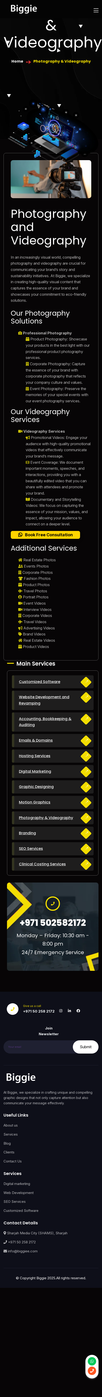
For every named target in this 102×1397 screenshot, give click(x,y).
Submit (85, 1047)
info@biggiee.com (21, 1251)
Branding (27, 833)
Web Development (19, 1193)
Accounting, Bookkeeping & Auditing (45, 722)
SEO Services (31, 848)
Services (11, 1134)
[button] (45, 535)
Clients (9, 1152)
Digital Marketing (35, 771)
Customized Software (39, 681)
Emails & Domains (36, 740)
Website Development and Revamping (44, 700)
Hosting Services (34, 756)
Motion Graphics (34, 802)
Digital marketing (17, 1183)
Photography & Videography (46, 817)
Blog (7, 1143)
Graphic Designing (36, 786)
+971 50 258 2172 (39, 1011)
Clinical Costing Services (42, 864)
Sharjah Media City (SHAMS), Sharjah (35, 1233)
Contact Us (13, 1161)
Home (17, 61)
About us (11, 1125)
